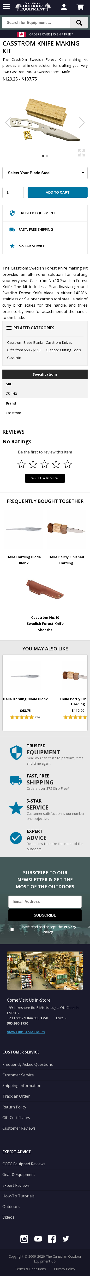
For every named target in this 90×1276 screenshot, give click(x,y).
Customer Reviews (19, 1128)
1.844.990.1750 (36, 1018)
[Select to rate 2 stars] (33, 464)
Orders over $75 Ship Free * (51, 34)
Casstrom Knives (59, 342)
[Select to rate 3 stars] (44, 464)
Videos (8, 1217)
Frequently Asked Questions (27, 1064)
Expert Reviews (16, 1185)
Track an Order (16, 1096)
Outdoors (11, 1206)
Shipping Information (21, 1085)
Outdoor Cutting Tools (63, 350)
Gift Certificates (16, 1117)
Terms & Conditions (30, 1269)
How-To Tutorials (18, 1196)
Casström (14, 357)
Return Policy (14, 1107)
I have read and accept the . (48, 929)
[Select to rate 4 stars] (56, 464)
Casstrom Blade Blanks (25, 342)
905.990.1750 (17, 1023)
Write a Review (45, 478)
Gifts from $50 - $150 (24, 350)
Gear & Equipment (18, 1174)
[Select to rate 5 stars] (67, 464)
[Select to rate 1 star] (21, 464)
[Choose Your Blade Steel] (45, 173)
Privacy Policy (64, 1269)
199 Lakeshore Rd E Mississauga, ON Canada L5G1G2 (42, 1010)
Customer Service (18, 1075)
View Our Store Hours (26, 1032)
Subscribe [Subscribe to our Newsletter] (45, 915)
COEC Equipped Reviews (23, 1164)
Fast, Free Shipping (31, 230)
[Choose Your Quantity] (13, 192)
